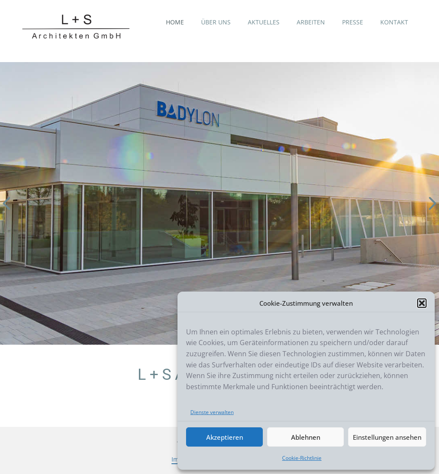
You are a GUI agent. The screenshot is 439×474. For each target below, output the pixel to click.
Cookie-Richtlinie (302, 458)
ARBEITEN (311, 22)
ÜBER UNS (216, 22)
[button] (422, 303)
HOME (175, 22)
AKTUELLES (264, 22)
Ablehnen (305, 437)
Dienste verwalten (212, 412)
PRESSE (352, 22)
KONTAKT (394, 22)
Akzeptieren (224, 437)
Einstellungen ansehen (387, 437)
